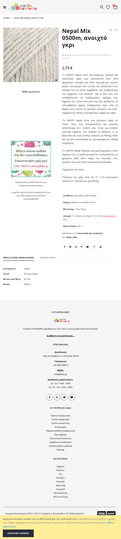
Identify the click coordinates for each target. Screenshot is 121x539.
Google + (82, 263)
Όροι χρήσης (60, 453)
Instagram (57, 416)
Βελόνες (60, 489)
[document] (61, 527)
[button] (56, 80)
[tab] (18, 275)
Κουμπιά (60, 508)
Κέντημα (60, 496)
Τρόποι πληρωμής (60, 438)
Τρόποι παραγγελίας (60, 434)
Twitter (70, 263)
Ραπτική (60, 500)
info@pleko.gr (60, 393)
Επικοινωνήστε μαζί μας (60, 464)
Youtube (72, 416)
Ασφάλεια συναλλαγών (60, 461)
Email (88, 263)
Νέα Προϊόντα (60, 511)
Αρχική (6, 18)
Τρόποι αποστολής (61, 442)
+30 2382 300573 (60, 384)
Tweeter (64, 416)
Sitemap (60, 468)
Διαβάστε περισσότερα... (60, 354)
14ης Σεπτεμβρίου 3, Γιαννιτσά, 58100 (60, 374)
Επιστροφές (60, 445)
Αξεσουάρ (60, 504)
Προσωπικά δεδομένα (60, 457)
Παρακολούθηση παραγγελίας (60, 449)
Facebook (64, 263)
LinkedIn (76, 263)
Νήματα (60, 485)
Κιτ (60, 492)
